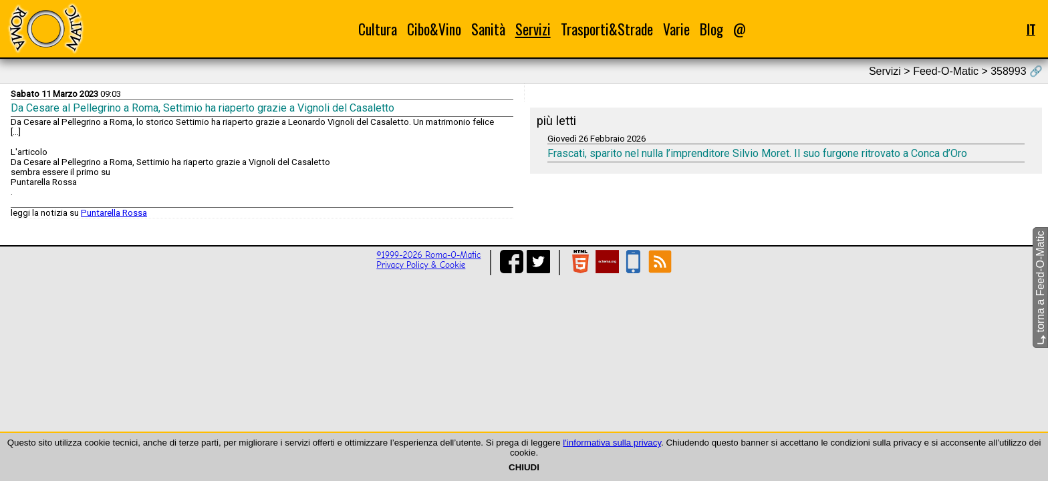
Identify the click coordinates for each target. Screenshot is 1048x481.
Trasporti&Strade (607, 29)
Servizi (533, 29)
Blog (711, 29)
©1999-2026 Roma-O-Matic (428, 255)
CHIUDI (524, 467)
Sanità (488, 29)
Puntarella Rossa (114, 213)
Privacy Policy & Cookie (420, 265)
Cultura (377, 29)
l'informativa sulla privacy (612, 443)
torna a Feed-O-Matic (1040, 288)
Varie (676, 29)
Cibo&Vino (434, 29)
